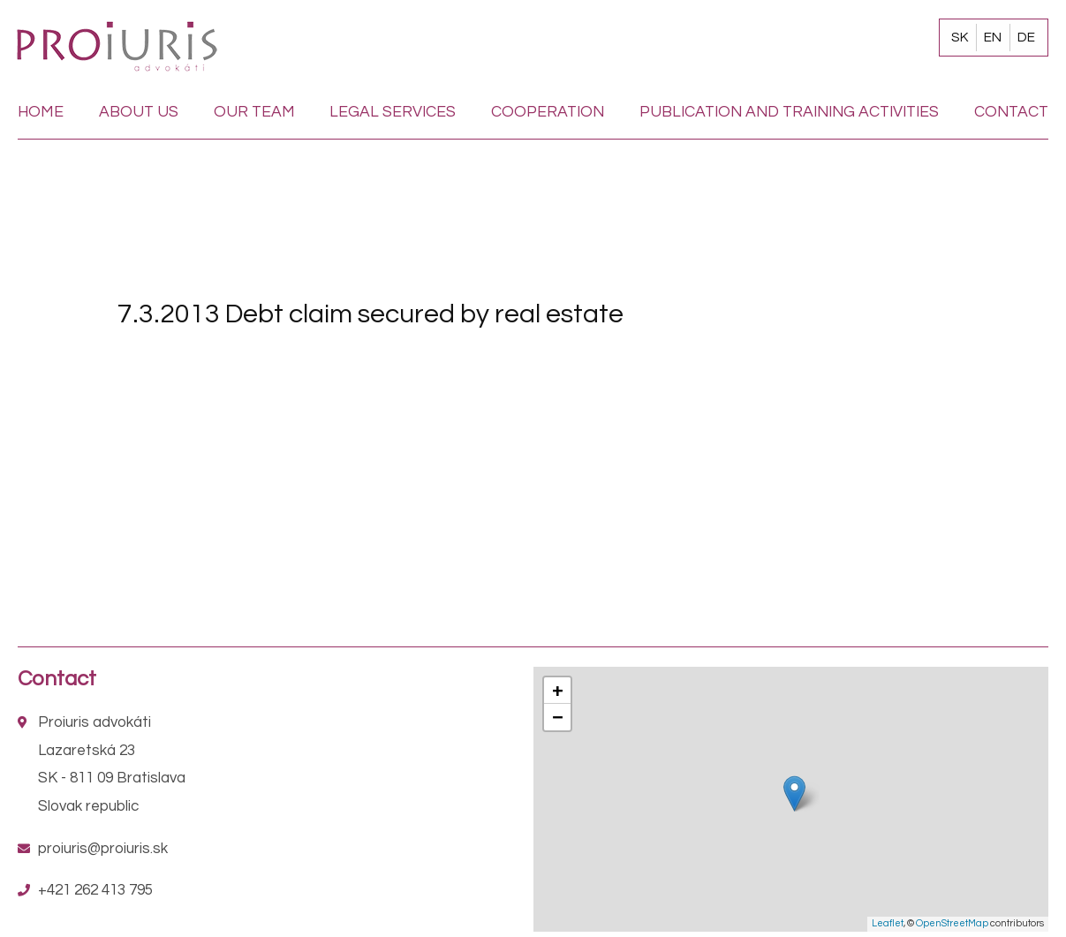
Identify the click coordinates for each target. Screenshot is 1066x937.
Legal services (392, 112)
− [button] (557, 717)
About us (138, 112)
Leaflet (887, 923)
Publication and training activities (789, 112)
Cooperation (547, 112)
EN (993, 37)
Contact (1011, 112)
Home (41, 112)
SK (959, 37)
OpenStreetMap (952, 923)
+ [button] (557, 690)
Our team (254, 112)
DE (1026, 37)
